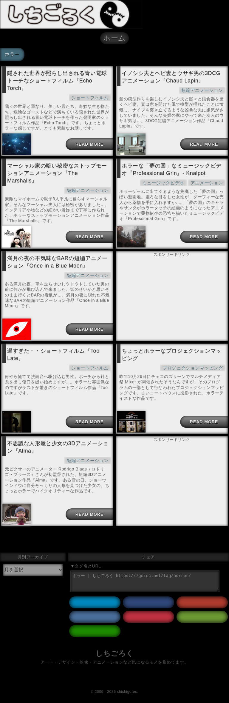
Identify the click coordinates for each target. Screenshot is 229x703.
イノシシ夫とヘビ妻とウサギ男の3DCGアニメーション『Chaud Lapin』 (171, 77)
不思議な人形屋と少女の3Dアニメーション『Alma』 (58, 447)
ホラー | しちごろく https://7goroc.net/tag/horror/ (144, 581)
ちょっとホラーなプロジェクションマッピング (172, 354)
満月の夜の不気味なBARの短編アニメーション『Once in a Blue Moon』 (57, 262)
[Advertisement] (172, 288)
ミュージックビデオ (163, 182)
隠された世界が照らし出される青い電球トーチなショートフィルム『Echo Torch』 (57, 80)
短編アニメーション (202, 90)
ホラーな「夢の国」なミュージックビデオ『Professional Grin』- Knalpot (172, 169)
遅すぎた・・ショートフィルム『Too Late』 (53, 354)
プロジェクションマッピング (193, 367)
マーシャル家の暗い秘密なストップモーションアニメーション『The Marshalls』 (57, 173)
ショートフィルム (90, 97)
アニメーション (207, 182)
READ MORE (89, 144)
